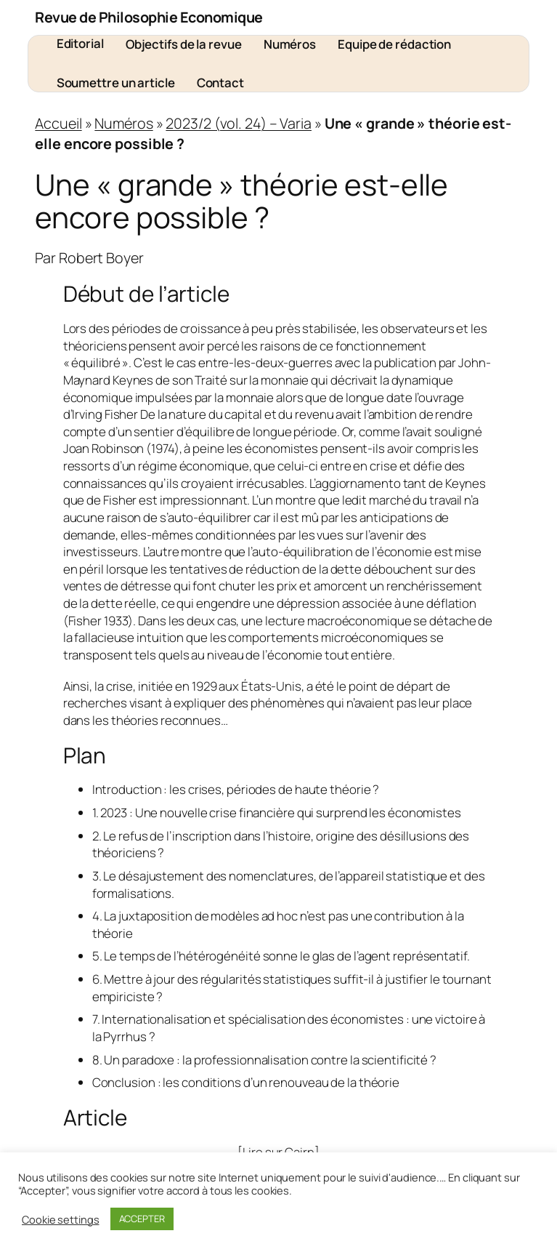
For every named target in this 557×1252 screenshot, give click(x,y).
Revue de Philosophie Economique (149, 17)
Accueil (58, 123)
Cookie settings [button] (60, 1219)
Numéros (123, 123)
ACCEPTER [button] (142, 1218)
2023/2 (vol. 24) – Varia (239, 123)
